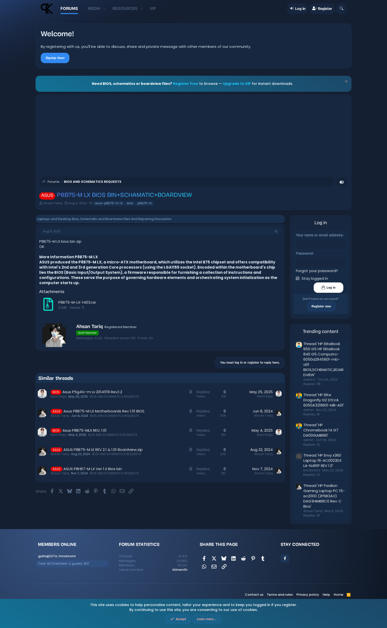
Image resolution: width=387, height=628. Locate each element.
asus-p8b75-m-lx (109, 203)
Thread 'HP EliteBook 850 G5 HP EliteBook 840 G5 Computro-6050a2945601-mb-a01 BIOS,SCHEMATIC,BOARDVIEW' (323, 359)
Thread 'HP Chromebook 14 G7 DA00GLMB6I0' (320, 430)
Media (94, 8)
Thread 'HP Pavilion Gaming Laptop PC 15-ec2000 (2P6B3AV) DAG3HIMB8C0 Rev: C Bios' (324, 495)
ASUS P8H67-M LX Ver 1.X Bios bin (92, 468)
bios (130, 203)
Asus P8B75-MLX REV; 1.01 (84, 430)
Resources (125, 8)
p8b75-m (144, 203)
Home (338, 594)
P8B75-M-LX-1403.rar (77, 302)
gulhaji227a (47, 556)
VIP (153, 8)
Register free (185, 83)
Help (326, 594)
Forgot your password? (317, 270)
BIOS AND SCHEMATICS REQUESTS (114, 396)
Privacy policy (307, 594)
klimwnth (180, 569)
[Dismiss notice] (346, 82)
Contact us (254, 594)
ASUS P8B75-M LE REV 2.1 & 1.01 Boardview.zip (103, 449)
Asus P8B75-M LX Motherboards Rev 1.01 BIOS (103, 411)
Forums (69, 8)
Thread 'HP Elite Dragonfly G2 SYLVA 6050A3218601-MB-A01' (323, 399)
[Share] (276, 231)
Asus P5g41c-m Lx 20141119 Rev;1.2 (92, 391)
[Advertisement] (193, 134)
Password (304, 253)
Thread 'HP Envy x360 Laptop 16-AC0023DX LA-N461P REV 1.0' (322, 460)
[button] (104, 8)
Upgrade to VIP (237, 83)
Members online (57, 544)
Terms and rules (280, 594)
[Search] (341, 8)
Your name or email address (319, 235)
